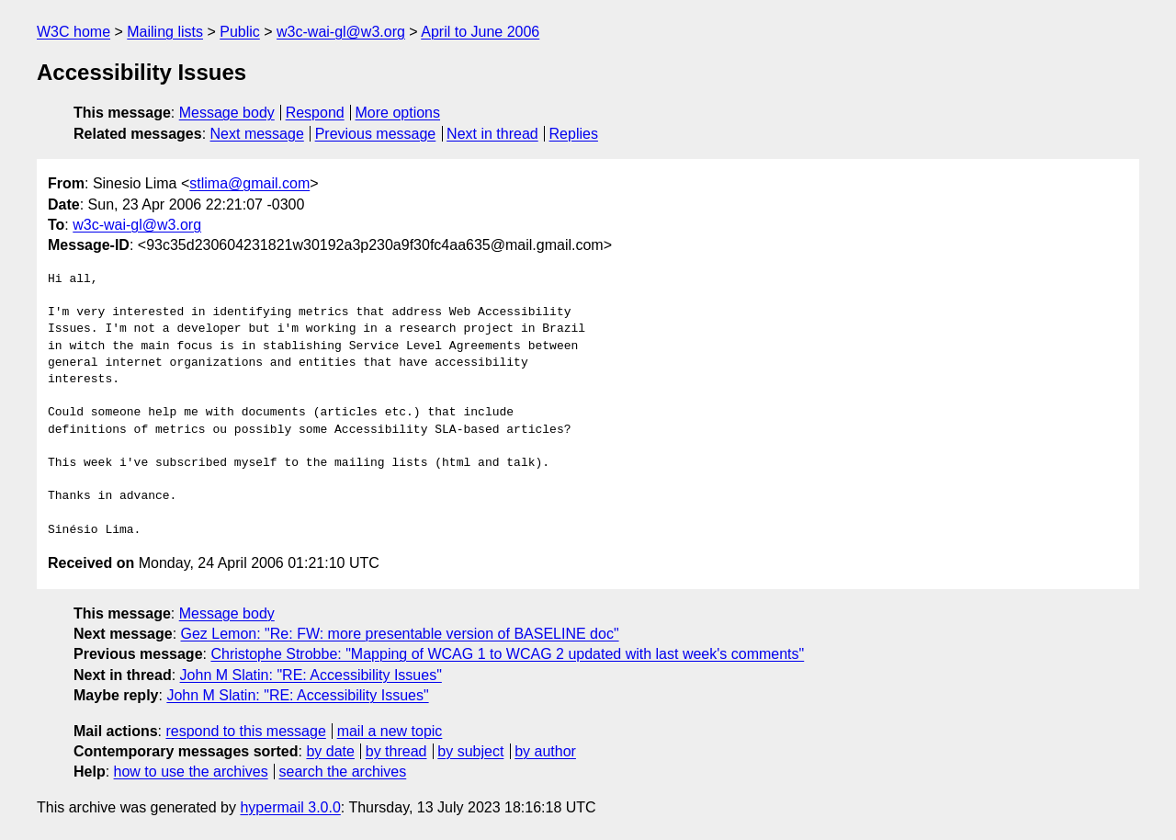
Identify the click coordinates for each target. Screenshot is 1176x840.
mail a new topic (390, 731)
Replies (573, 134)
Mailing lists (165, 32)
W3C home (73, 32)
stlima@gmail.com (249, 183)
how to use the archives (191, 771)
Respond (315, 112)
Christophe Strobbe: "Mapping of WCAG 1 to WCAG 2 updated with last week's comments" (507, 654)
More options (398, 112)
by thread (396, 751)
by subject (470, 751)
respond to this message (245, 731)
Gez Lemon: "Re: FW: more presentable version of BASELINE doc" (400, 633)
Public (240, 32)
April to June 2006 (480, 32)
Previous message (375, 134)
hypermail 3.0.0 (290, 807)
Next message (257, 134)
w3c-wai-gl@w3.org (341, 32)
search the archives (343, 771)
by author (545, 751)
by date (330, 751)
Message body (227, 112)
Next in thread (492, 134)
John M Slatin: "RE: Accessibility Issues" (311, 675)
